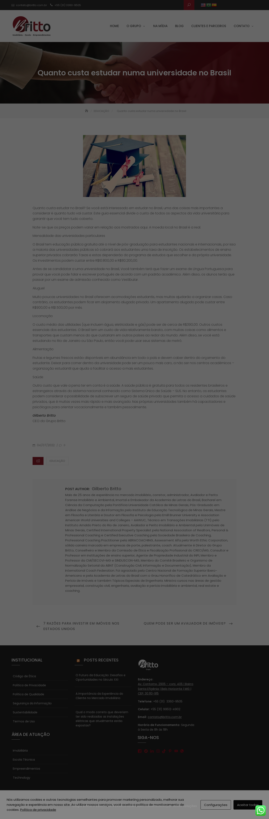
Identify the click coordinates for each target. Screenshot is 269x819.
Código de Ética (24, 676)
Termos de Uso (24, 721)
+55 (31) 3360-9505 (67, 5)
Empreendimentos (26, 768)
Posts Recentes (101, 660)
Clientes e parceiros (208, 26)
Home (114, 26)
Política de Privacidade (29, 685)
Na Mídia (160, 26)
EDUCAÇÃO (57, 461)
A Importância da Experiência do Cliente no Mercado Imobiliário (99, 696)
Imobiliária (20, 750)
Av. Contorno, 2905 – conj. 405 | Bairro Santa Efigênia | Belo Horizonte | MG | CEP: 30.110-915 (165, 689)
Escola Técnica (24, 759)
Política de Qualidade (28, 694)
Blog (179, 26)
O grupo (134, 26)
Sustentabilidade (25, 712)
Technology (21, 778)
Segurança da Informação (32, 703)
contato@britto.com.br (31, 5)
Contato (241, 26)
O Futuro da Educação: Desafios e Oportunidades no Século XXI (100, 677)
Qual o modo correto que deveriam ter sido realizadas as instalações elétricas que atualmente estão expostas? (102, 718)
